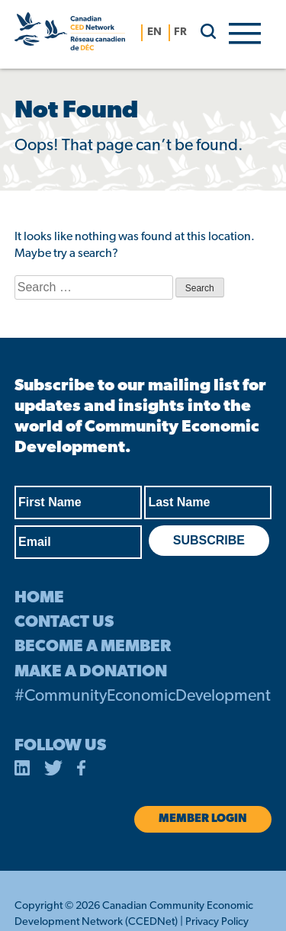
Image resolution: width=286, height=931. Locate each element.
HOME (39, 598)
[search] (202, 31)
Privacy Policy (217, 922)
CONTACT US (64, 623)
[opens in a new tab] (22, 771)
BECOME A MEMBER (92, 647)
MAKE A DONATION (90, 672)
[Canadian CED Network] (69, 34)
